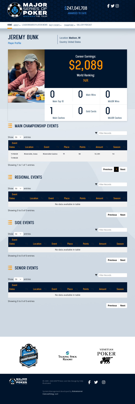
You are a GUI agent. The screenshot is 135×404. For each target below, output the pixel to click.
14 (113, 154)
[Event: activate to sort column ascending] (50, 145)
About (16, 25)
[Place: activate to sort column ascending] (68, 145)
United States (74, 42)
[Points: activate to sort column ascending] (84, 145)
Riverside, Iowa (30, 154)
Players (39, 25)
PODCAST (88, 25)
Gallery (80, 25)
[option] (67, 355)
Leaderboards (28, 25)
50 (79, 154)
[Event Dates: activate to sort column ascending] (15, 145)
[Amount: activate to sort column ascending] (101, 145)
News (45, 25)
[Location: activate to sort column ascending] (30, 145)
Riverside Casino (50, 154)
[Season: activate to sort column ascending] (118, 145)
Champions (69, 25)
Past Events (54, 25)
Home (9, 25)
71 (64, 154)
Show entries (19, 137)
